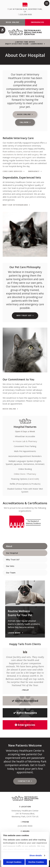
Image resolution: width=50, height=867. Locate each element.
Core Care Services (12, 171)
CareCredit (33, 478)
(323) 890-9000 (25, 14)
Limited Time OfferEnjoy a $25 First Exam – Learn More (24, 43)
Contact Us (24, 781)
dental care (22, 154)
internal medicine (31, 151)
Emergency (34, 171)
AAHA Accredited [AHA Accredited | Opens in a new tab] (25, 701)
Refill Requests (25, 713)
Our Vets (10, 566)
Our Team (10, 572)
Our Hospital (12, 553)
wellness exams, (15, 151)
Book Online (12, 22)
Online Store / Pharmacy (25, 474)
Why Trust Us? (24, 315)
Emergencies (37, 22)
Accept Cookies (13, 862)
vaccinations (8, 154)
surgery (35, 154)
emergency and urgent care (23, 157)
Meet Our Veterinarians (15, 205)
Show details (35, 855)
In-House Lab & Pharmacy (25, 441)
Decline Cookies (36, 862)
